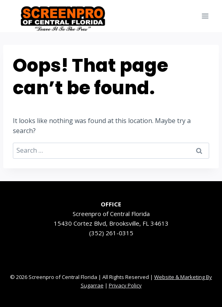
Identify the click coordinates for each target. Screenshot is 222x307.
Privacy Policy (125, 285)
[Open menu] (205, 16)
